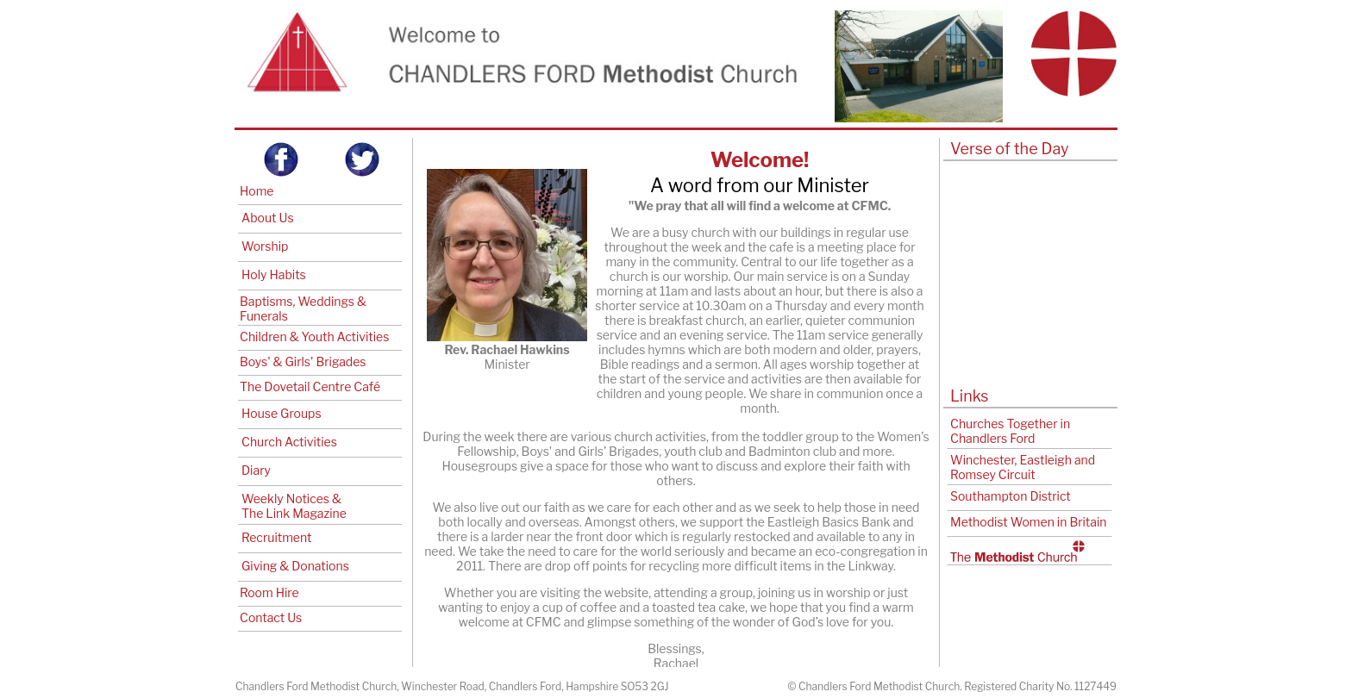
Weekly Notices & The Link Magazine (294, 505)
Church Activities (289, 441)
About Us (267, 217)
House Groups (281, 413)
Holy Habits (273, 274)
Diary (256, 470)
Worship (264, 246)
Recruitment (276, 537)
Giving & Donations (295, 565)
